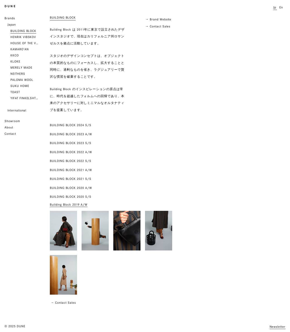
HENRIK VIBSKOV (23, 37)
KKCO (14, 55)
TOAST (15, 92)
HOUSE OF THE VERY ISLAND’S (25, 43)
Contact (10, 133)
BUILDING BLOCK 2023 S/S (70, 143)
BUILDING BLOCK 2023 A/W (71, 134)
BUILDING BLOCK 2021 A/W (71, 170)
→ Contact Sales (157, 26)
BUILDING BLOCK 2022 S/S (70, 161)
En (281, 7)
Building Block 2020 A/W (71, 188)
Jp (274, 7)
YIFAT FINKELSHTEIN (25, 98)
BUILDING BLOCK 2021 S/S (70, 178)
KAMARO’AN (19, 49)
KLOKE (15, 61)
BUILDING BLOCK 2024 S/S (70, 125)
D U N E (10, 6)
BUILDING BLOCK (23, 31)
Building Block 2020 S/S (70, 196)
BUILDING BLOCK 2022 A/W (71, 152)
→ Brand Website (158, 19)
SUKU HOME (19, 86)
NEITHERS (17, 73)
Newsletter (278, 326)
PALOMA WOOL (21, 80)
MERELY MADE (21, 67)
